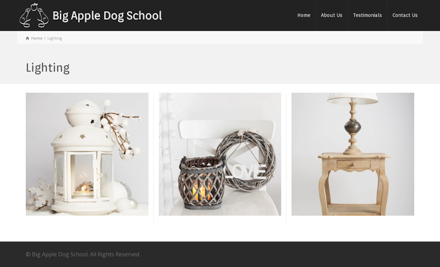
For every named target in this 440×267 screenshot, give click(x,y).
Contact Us (405, 15)
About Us (331, 15)
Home (303, 15)
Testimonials (367, 15)
